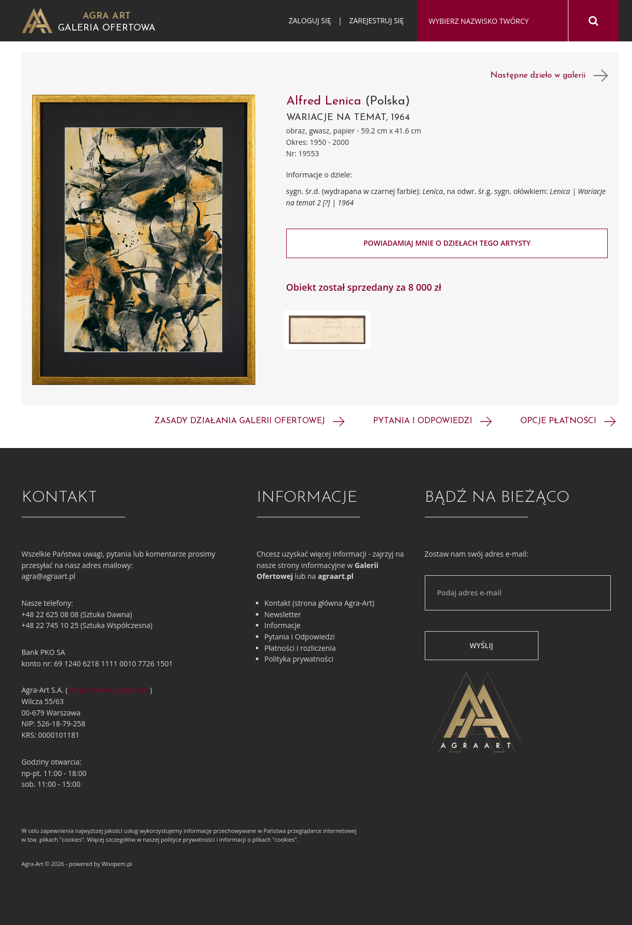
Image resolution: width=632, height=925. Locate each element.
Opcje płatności (568, 421)
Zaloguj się (309, 20)
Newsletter (283, 614)
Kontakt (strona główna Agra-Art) (320, 603)
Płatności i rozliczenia (300, 648)
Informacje (283, 625)
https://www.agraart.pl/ (109, 690)
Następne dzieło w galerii (549, 75)
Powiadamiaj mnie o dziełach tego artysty (447, 243)
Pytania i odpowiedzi (432, 421)
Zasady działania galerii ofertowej (250, 421)
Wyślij (481, 645)
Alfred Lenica (323, 101)
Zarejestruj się (376, 20)
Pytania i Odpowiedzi (300, 636)
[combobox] (493, 21)
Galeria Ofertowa (107, 28)
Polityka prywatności (299, 659)
